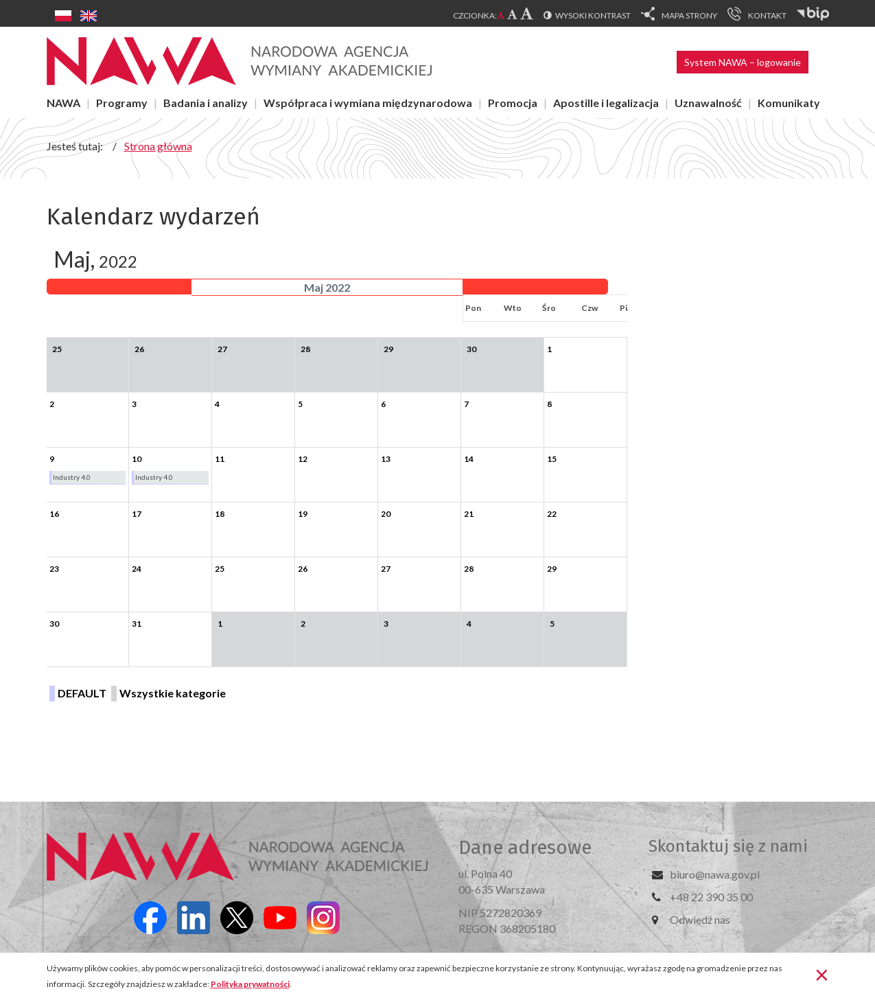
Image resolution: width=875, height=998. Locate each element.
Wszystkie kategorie (172, 692)
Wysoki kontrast (593, 15)
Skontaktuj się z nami (728, 846)
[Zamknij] (822, 974)
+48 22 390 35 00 (711, 896)
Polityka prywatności (250, 984)
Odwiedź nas (700, 919)
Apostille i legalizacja (606, 102)
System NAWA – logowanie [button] (742, 62)
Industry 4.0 (72, 477)
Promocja (512, 102)
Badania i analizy (205, 102)
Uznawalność (708, 102)
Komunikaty (789, 102)
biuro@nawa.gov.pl (715, 874)
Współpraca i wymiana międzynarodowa (368, 102)
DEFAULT (82, 692)
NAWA (63, 102)
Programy (122, 102)
